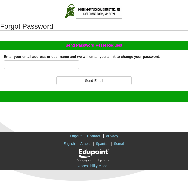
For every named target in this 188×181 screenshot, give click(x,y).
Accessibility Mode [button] (92, 166)
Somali (119, 144)
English (69, 144)
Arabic (85, 144)
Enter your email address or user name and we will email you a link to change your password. (82, 57)
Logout (76, 136)
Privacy (112, 136)
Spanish (102, 144)
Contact (93, 136)
